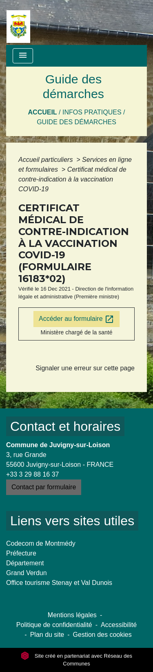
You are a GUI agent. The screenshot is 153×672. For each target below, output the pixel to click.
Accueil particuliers (46, 159)
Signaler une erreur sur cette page (85, 368)
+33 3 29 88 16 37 (32, 474)
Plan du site (47, 634)
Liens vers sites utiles (72, 520)
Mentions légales (72, 615)
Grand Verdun (26, 572)
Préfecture (21, 553)
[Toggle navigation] (23, 55)
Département (25, 563)
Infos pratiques (92, 112)
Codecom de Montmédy (40, 543)
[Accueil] (18, 22)
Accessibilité (119, 624)
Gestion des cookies (102, 634)
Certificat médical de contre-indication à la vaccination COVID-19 (72, 179)
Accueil (42, 112)
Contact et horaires (65, 426)
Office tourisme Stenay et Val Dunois (59, 582)
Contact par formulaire (43, 487)
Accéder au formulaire (76, 319)
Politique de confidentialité (54, 624)
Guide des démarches (76, 122)
